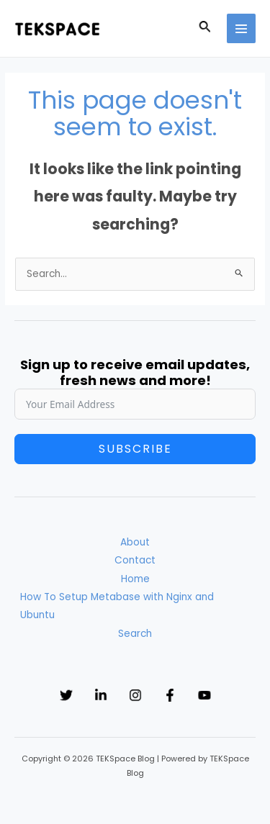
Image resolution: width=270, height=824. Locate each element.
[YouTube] (204, 695)
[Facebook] (169, 695)
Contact (135, 560)
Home (135, 579)
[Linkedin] (100, 695)
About (135, 542)
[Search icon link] (205, 29)
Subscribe (135, 448)
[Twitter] (66, 695)
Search (135, 633)
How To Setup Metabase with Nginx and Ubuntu (117, 606)
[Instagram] (135, 695)
